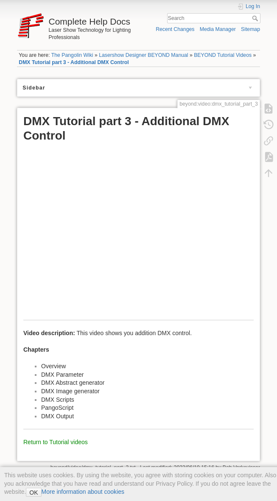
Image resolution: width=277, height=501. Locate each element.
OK (33, 492)
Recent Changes (175, 29)
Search (256, 18)
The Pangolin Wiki (72, 55)
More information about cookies (83, 491)
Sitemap (250, 29)
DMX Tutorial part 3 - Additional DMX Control (74, 62)
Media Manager (218, 29)
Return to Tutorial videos (55, 442)
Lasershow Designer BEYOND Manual (143, 55)
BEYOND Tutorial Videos (223, 55)
